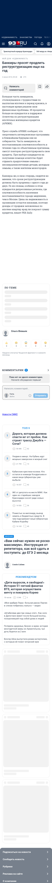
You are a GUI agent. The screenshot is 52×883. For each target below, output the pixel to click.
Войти (12, 397)
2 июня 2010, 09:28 (9, 77)
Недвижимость (9, 37)
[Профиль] (48, 44)
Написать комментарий (14, 88)
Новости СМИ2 (10, 414)
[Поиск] (35, 44)
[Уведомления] (42, 44)
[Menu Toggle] (3, 44)
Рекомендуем (26, 576)
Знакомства (26, 37)
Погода (38, 37)
